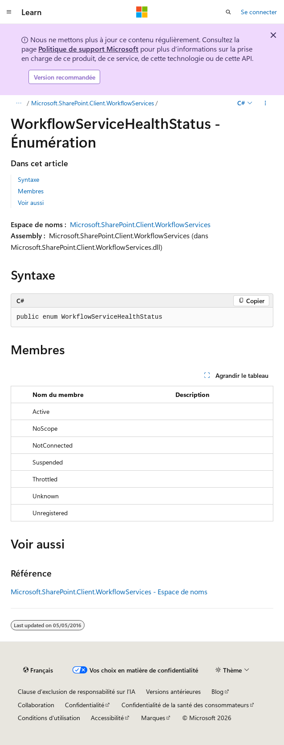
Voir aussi (31, 202)
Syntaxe (28, 179)
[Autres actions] (265, 103)
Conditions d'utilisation (49, 717)
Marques (153, 717)
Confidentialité (84, 705)
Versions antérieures (173, 691)
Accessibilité (107, 717)
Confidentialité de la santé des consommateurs (185, 705)
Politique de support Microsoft (88, 48)
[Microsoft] (142, 12)
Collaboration (36, 705)
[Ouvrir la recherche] (228, 12)
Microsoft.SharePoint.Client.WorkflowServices (92, 103)
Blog (217, 691)
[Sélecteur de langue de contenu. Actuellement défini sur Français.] (38, 670)
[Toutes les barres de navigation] (18, 103)
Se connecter (259, 12)
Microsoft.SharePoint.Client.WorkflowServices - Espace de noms (109, 591)
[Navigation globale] (9, 12)
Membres (31, 191)
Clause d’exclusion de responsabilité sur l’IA (76, 691)
